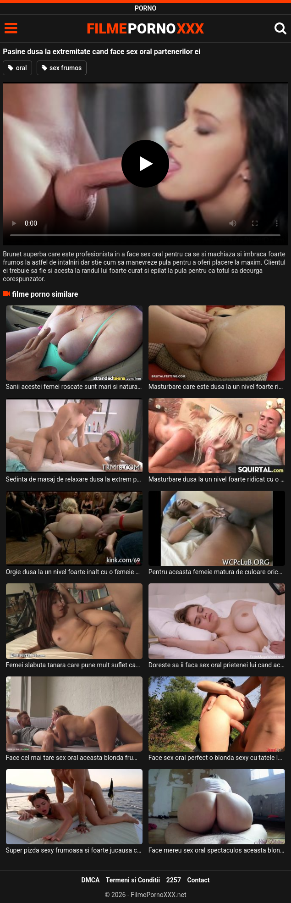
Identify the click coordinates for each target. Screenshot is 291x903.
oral (17, 68)
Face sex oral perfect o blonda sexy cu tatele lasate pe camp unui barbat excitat (217, 757)
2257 (173, 880)
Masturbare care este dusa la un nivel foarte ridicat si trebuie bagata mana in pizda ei (217, 386)
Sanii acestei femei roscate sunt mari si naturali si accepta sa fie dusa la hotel (74, 386)
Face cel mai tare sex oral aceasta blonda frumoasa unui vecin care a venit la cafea (74, 757)
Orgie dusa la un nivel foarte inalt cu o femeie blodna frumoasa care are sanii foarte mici (74, 572)
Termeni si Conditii (133, 880)
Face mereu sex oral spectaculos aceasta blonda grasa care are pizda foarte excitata (217, 850)
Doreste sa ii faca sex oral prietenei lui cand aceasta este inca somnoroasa (217, 665)
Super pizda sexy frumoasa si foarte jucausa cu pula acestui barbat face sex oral (74, 850)
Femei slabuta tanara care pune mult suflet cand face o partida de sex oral (74, 665)
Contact (198, 880)
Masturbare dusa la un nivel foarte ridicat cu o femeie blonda (217, 479)
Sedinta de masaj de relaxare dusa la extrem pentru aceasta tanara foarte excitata (74, 479)
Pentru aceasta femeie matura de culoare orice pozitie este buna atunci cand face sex (217, 572)
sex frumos (62, 68)
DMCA (90, 880)
